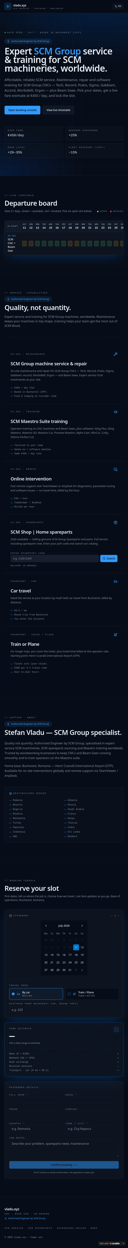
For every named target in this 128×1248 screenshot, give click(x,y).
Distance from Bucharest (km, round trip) (43, 1004)
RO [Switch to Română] (118, 6)
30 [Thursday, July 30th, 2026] (63, 970)
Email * (72, 1094)
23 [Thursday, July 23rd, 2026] (63, 962)
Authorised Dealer (71, 1228)
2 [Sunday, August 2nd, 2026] (82, 970)
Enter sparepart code (28, 553)
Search (109, 558)
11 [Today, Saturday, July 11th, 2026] (75, 947)
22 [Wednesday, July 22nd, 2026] (57, 962)
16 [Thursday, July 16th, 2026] (63, 955)
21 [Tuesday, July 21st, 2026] (51, 962)
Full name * (18, 1094)
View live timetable (58, 110)
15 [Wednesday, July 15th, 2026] (57, 955)
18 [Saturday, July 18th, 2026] (75, 955)
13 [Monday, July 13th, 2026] (45, 955)
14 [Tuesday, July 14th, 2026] (51, 955)
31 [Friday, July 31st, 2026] (69, 970)
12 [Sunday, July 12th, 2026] (82, 947)
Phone (13, 1109)
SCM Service (14, 1228)
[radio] (13, 993)
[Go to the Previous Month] (46, 926)
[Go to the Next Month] (82, 926)
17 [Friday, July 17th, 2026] (69, 955)
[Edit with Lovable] (109, 1243)
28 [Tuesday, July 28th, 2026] (51, 970)
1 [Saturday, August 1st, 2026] (76, 970)
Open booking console (22, 110)
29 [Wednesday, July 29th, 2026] (57, 970)
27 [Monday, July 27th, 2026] (45, 970)
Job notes (17, 1137)
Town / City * (77, 1123)
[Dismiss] (123, 1243)
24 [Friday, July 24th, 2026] (69, 962)
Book (94, 1228)
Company (72, 1109)
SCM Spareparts (40, 1228)
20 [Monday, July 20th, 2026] (45, 962)
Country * (17, 1123)
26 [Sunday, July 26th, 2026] (82, 962)
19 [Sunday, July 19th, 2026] (82, 955)
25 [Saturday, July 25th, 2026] (75, 962)
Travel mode (18, 985)
